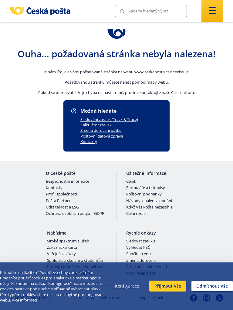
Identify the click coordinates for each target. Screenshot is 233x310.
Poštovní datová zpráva (101, 136)
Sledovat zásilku (140, 241)
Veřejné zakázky (61, 254)
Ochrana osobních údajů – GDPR (75, 213)
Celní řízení (136, 213)
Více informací (24, 300)
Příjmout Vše (167, 286)
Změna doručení (141, 260)
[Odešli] (122, 11)
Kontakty (88, 141)
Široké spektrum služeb (68, 241)
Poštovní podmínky (144, 194)
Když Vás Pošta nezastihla (149, 207)
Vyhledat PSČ (138, 247)
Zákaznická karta (62, 247)
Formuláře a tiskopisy (145, 187)
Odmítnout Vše (212, 286)
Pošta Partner (58, 200)
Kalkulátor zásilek (96, 125)
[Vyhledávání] (151, 11)
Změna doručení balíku (101, 130)
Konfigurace (127, 286)
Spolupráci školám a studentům (75, 260)
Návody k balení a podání (149, 200)
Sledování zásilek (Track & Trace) (109, 119)
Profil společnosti (61, 194)
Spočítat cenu (138, 254)
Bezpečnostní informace (67, 181)
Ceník (131, 181)
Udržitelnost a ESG (62, 207)
